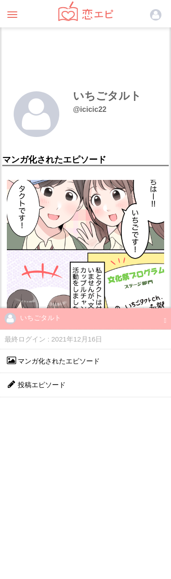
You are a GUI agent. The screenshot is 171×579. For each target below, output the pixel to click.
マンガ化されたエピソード (53, 360)
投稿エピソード (36, 384)
